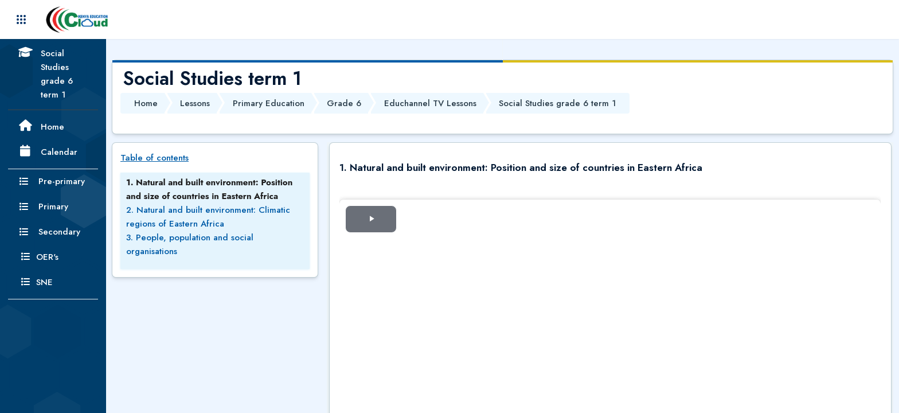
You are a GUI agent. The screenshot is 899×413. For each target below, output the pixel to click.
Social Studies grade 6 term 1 (557, 103)
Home (146, 103)
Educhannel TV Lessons (430, 103)
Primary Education (268, 103)
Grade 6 (344, 103)
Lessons (195, 103)
